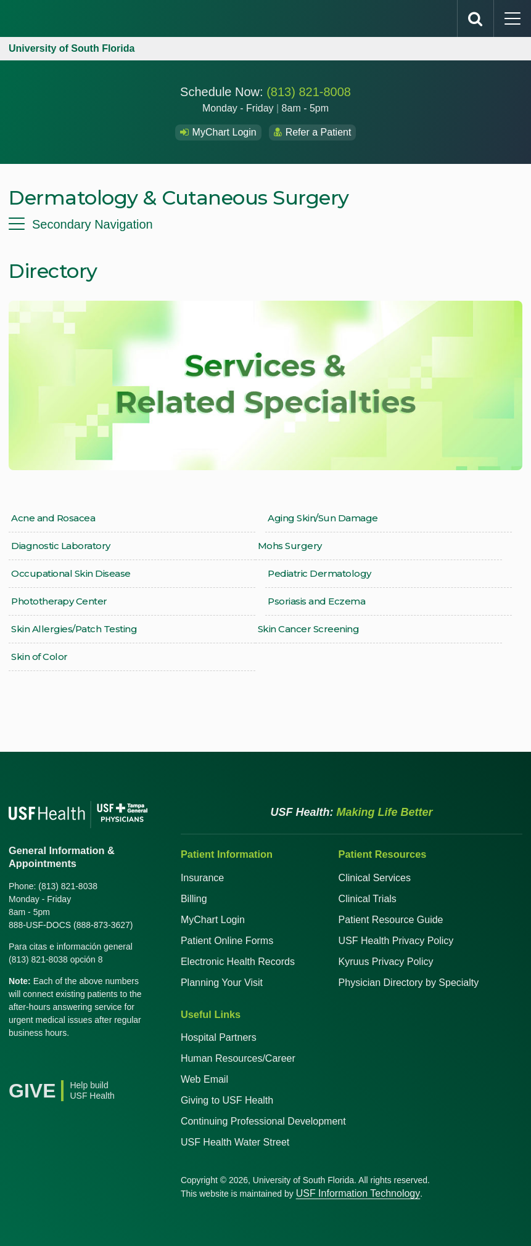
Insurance (202, 878)
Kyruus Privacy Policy (386, 961)
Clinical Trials (368, 899)
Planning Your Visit (222, 982)
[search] (475, 18)
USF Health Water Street (235, 1142)
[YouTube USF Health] (73, 1064)
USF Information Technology (358, 1193)
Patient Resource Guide (391, 919)
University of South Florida (71, 48)
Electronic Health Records (238, 961)
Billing (194, 899)
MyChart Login (218, 132)
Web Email (204, 1079)
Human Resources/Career (238, 1058)
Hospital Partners (219, 1037)
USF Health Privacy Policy (396, 940)
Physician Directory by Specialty (409, 982)
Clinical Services (375, 878)
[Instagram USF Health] (100, 1064)
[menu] (265, 224)
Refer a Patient (313, 132)
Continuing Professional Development (263, 1121)
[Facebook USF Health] (18, 1064)
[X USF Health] (46, 1064)
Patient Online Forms (227, 940)
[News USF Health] (127, 1064)
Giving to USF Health (227, 1100)
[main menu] (512, 18)
